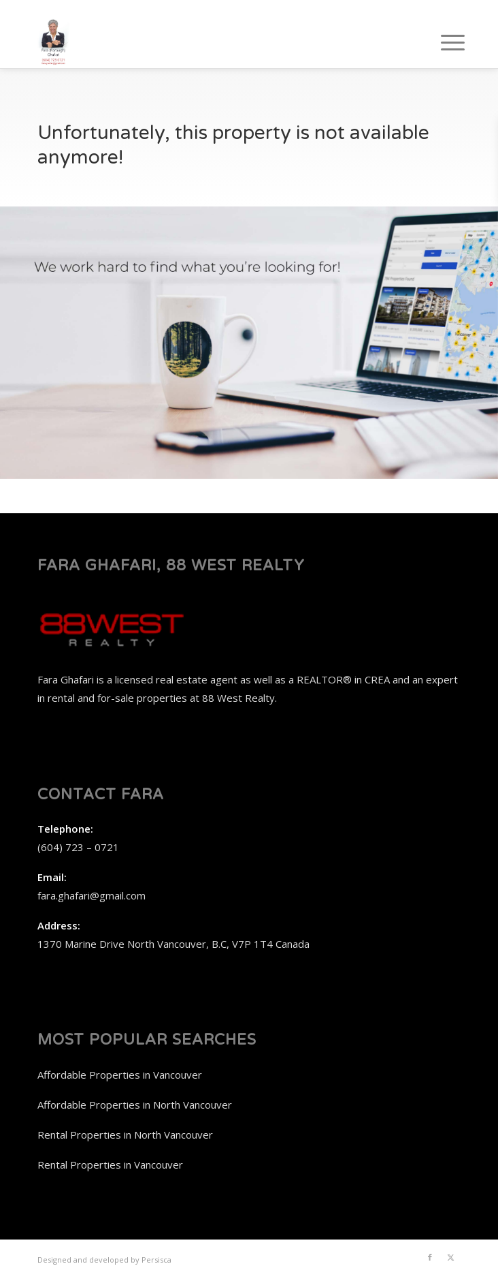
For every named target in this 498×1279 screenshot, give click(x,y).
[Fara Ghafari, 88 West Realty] (206, 41)
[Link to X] (450, 1257)
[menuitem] (442, 42)
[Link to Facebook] (430, 1257)
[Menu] (442, 42)
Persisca (156, 1259)
